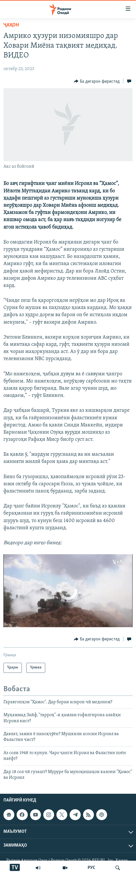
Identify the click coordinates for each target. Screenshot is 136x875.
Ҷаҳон (11, 25)
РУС (91, 868)
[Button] (97, 81)
